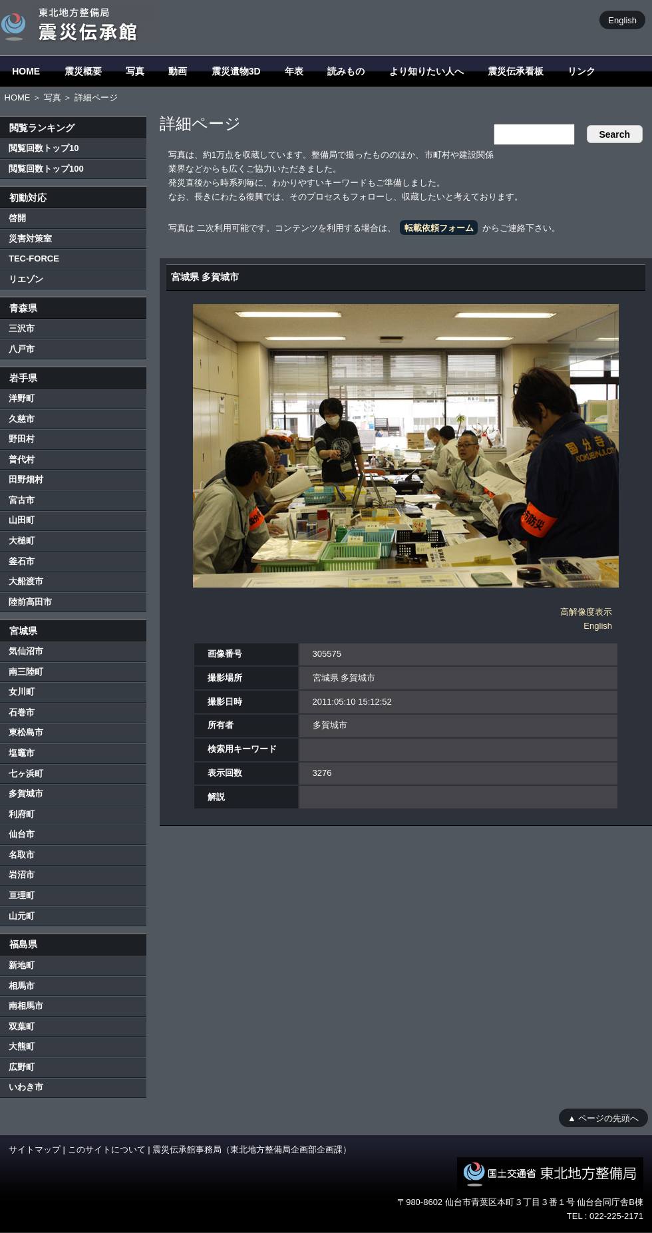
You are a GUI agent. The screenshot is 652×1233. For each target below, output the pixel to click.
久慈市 (22, 419)
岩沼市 (22, 875)
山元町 (22, 916)
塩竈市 (22, 753)
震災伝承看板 (516, 71)
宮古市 (22, 500)
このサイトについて (107, 1149)
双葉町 (22, 1026)
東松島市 (26, 732)
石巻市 (22, 712)
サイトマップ (35, 1149)
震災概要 (83, 71)
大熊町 (22, 1046)
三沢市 (22, 328)
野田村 (22, 439)
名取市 (22, 855)
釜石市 (22, 561)
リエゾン (26, 279)
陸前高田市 (30, 602)
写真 (135, 71)
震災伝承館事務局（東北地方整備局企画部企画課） (251, 1149)
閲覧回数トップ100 (46, 169)
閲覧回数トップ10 (44, 148)
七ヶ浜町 (26, 774)
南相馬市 (26, 1006)
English (622, 20)
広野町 (22, 1067)
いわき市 (26, 1087)
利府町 (22, 814)
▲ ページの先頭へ (603, 1118)
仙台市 (22, 834)
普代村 (22, 459)
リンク (581, 71)
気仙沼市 (26, 651)
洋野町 (22, 398)
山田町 (22, 520)
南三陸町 (26, 672)
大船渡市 (26, 581)
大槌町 (22, 541)
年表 (294, 71)
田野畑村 (26, 479)
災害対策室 (30, 239)
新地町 (22, 965)
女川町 (22, 692)
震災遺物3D (236, 71)
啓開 (17, 218)
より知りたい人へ (426, 71)
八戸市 (22, 349)
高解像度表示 (586, 612)
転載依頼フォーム (439, 228)
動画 (177, 71)
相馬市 (22, 986)
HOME (26, 71)
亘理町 (22, 895)
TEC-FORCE (34, 259)
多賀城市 (26, 793)
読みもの (346, 71)
